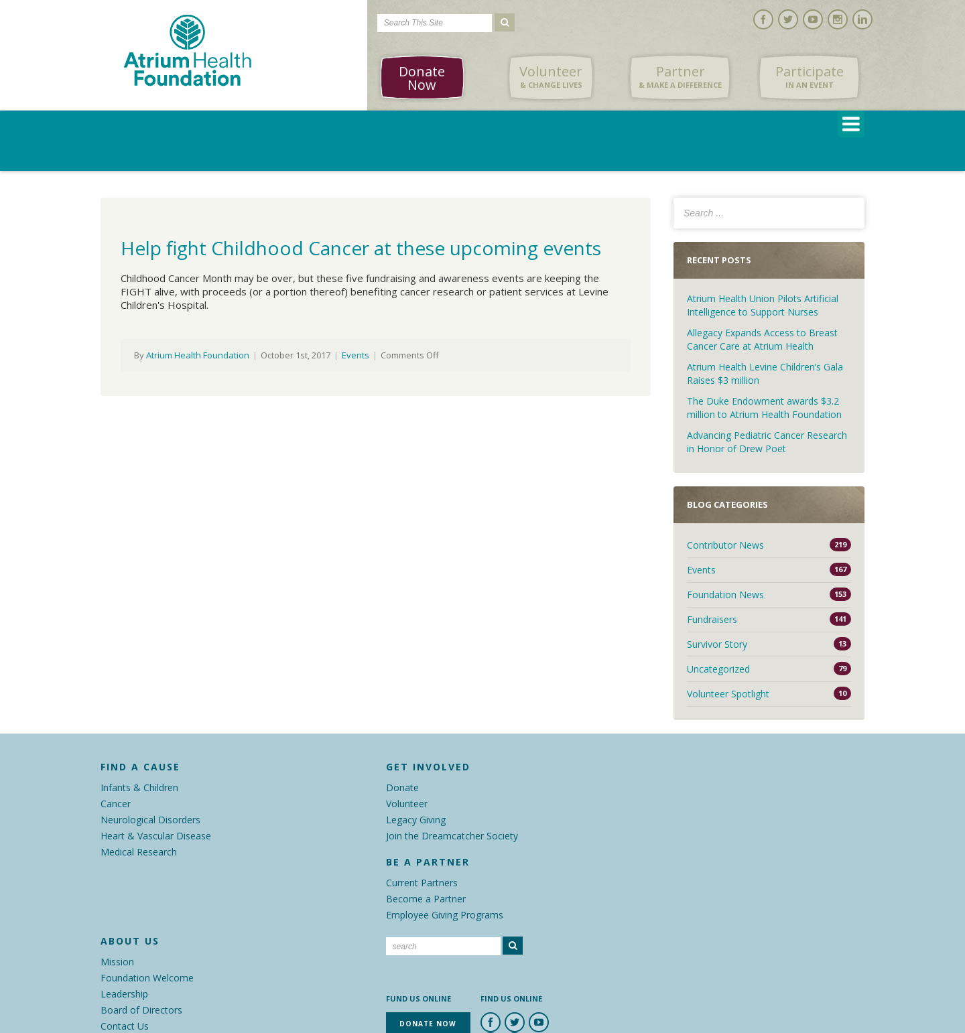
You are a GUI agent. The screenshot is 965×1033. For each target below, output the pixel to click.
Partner (680, 77)
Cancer (116, 803)
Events (355, 355)
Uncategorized (718, 669)
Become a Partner (426, 898)
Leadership (124, 993)
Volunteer (551, 77)
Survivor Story (717, 644)
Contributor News (725, 545)
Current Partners (422, 882)
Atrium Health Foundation (197, 355)
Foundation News (725, 594)
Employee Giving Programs (444, 914)
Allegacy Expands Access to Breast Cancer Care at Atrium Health (762, 339)
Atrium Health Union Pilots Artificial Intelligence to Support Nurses (762, 305)
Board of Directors (141, 1010)
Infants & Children (139, 787)
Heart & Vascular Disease (156, 835)
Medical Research (139, 851)
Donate (402, 787)
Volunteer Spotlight (728, 693)
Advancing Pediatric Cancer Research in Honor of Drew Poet (767, 442)
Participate (809, 77)
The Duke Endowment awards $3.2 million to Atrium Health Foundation (764, 408)
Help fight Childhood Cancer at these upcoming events (361, 248)
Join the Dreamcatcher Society (452, 835)
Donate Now (422, 78)
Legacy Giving (416, 819)
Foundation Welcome (147, 977)
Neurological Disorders (150, 819)
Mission (117, 961)
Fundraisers (712, 619)
